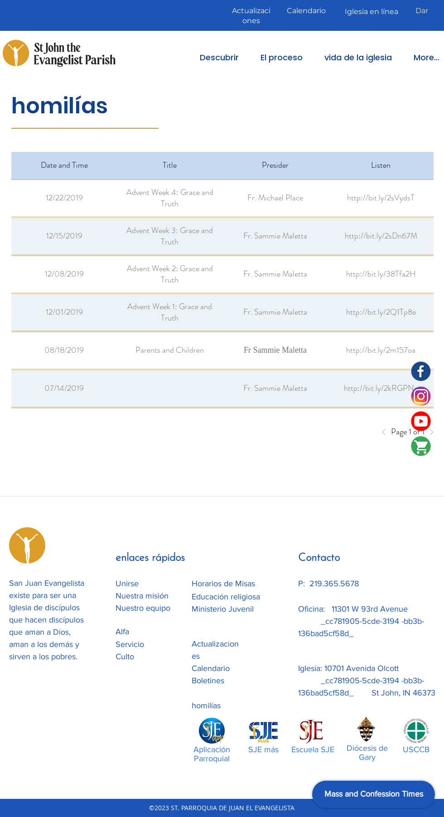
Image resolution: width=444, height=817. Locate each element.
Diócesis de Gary (367, 753)
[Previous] (386, 432)
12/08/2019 (64, 274)
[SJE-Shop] (421, 446)
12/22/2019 (64, 198)
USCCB (416, 749)
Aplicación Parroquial (211, 754)
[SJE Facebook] (421, 371)
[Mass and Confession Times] (373, 794)
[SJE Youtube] (421, 421)
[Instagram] (421, 396)
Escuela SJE (312, 749)
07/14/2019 (64, 388)
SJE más (263, 749)
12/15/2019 (64, 236)
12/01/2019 (64, 312)
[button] (213, 57)
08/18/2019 (64, 350)
